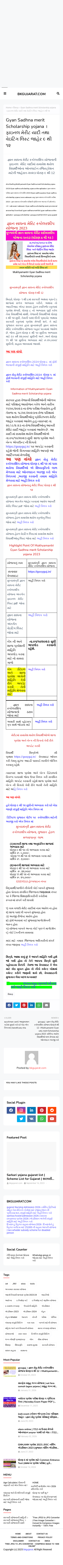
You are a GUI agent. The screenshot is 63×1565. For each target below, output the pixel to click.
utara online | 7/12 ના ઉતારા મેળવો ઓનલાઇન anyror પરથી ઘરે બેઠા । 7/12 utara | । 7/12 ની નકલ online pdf (37, 1431)
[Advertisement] (30, 12)
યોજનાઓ (9, 1334)
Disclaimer (18, 1541)
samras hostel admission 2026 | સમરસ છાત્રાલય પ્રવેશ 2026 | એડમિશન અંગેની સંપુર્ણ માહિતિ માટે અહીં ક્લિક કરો (29, 1218)
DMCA (47, 1541)
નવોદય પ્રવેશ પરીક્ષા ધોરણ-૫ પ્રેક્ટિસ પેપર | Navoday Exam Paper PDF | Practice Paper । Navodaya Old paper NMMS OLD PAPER (38, 1400)
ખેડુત (43, 1311)
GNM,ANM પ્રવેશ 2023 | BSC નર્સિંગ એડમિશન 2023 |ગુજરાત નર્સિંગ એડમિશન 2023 (38, 1446)
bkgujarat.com (37, 1068)
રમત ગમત (22, 1334)
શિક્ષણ (15, 107)
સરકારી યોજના (48, 1345)
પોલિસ (53, 1317)
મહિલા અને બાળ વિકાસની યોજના (19, 1328)
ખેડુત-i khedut (11, 1317)
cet (6, 1284)
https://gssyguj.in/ (18, 446)
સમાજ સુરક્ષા (32, 1345)
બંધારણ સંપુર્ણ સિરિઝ (14, 1323)
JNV (14, 1284)
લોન (31, 1339)
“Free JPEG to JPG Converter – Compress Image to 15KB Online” (32, 1545)
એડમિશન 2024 (30, 1311)
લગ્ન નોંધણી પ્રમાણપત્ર (15, 1339)
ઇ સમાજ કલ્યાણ (12, 1306)
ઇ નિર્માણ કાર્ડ (21, 1300)
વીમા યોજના (43, 1339)
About (29, 1534)
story (23, 1284)
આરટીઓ (45, 1295)
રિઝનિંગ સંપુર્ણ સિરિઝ (40, 1334)
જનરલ (25, 1317)
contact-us (34, 1541)
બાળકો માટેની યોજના (48, 1323)
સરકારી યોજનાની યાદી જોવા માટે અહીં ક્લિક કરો (16, 1500)
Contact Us (42, 1534)
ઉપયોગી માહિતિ (30, 1306)
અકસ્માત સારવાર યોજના (15, 1289)
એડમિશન (46, 1306)
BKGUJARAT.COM (31, 94)
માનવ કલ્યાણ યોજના (47, 1328)
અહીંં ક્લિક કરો (44, 506)
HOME (35, 1482)
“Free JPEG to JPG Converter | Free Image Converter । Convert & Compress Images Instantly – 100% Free (46, 1521)
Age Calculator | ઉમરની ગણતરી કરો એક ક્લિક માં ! (15, 1484)
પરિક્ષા (43, 1317)
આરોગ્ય (8, 1300)
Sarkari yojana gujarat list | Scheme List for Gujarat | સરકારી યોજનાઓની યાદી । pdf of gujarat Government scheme (29, 1177)
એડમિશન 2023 (12, 1311)
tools (32, 1284)
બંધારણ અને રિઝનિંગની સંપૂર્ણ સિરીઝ (16, 1494)
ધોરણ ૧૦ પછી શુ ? (40, 1493)
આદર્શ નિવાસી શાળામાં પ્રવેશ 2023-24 (21, 1295)
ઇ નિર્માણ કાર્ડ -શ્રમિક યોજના (44, 1300)
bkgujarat (28, 1549)
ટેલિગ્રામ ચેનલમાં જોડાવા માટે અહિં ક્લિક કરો (18, 1256)
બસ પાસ (30, 1323)
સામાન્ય (23, 1350)
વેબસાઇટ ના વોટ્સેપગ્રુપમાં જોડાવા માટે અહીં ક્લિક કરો (44, 1498)
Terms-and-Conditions (22, 1537)
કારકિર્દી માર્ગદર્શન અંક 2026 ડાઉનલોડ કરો (43, 1487)
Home (8, 107)
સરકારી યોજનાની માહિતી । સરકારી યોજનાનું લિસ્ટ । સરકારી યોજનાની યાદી (15, 1520)
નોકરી (34, 1317)
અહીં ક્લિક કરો (25, 522)
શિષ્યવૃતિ (18, 1345)
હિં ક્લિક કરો (20, 789)
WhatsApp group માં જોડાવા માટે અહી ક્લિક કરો (42, 1258)
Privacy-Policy (45, 1537)
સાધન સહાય (10, 1350)
